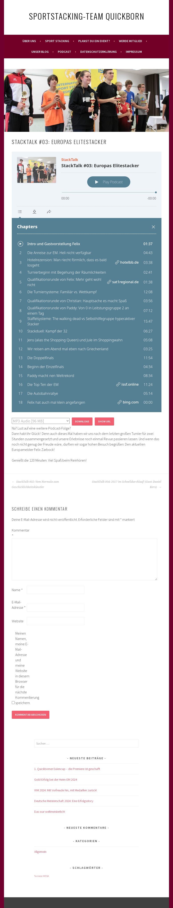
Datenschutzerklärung (98, 52)
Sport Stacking (57, 41)
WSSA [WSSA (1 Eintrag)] (46, 876)
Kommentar (19, 533)
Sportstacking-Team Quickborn (86, 16)
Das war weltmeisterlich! (49, 812)
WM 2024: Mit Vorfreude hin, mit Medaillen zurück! (65, 790)
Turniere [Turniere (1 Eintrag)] (38, 876)
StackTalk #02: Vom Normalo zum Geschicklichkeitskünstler (35, 484)
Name (17, 590)
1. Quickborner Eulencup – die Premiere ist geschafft (67, 769)
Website (18, 621)
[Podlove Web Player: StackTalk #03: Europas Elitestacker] (86, 282)
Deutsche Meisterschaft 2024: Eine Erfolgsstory (63, 801)
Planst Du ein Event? (94, 41)
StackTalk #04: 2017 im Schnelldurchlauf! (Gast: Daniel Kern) (126, 484)
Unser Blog (40, 52)
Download (82, 421)
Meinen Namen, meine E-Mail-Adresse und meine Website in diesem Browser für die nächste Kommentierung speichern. (22, 668)
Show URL (104, 421)
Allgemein (40, 852)
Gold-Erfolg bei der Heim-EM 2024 (55, 780)
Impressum (134, 52)
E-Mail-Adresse (19, 605)
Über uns (29, 41)
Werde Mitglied (130, 41)
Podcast (64, 52)
